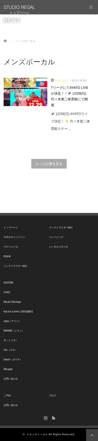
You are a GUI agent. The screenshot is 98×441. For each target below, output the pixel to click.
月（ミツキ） (29, 118)
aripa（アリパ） (31, 99)
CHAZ (23, 70)
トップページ (20, 13)
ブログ (52, 395)
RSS (53, 417)
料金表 (15, 41)
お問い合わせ (20, 157)
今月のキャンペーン (25, 22)
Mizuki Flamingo (31, 80)
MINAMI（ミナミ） (33, 109)
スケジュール (20, 32)
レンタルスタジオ (58, 246)
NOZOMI (26, 61)
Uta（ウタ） (28, 128)
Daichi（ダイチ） (32, 137)
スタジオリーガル (37, 434)
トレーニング (56, 237)
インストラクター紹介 (26, 51)
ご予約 (7, 395)
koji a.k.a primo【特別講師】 (40, 89)
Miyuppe (25, 147)
